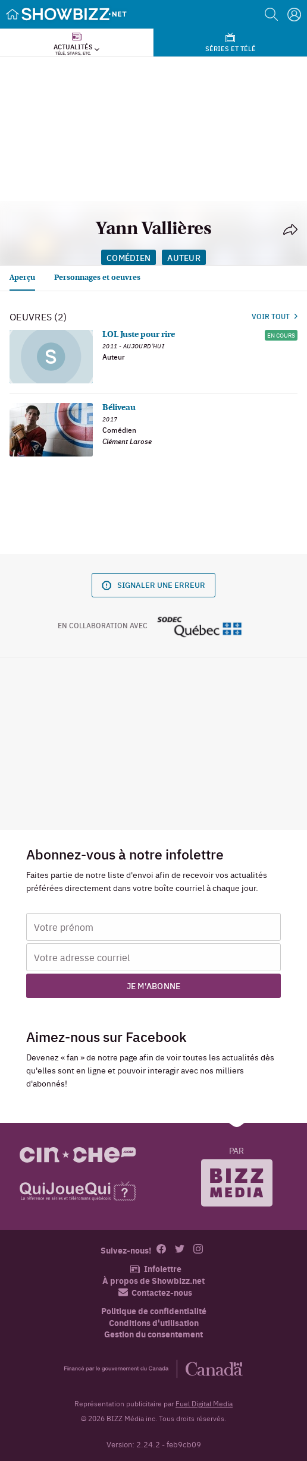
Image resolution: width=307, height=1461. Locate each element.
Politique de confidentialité (153, 1311)
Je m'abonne (154, 985)
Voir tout (274, 316)
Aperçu (22, 278)
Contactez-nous (155, 1292)
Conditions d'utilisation (154, 1322)
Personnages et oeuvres (97, 278)
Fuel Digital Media (204, 1403)
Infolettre (155, 1268)
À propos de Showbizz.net (153, 1280)
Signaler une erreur (153, 584)
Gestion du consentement (153, 1334)
